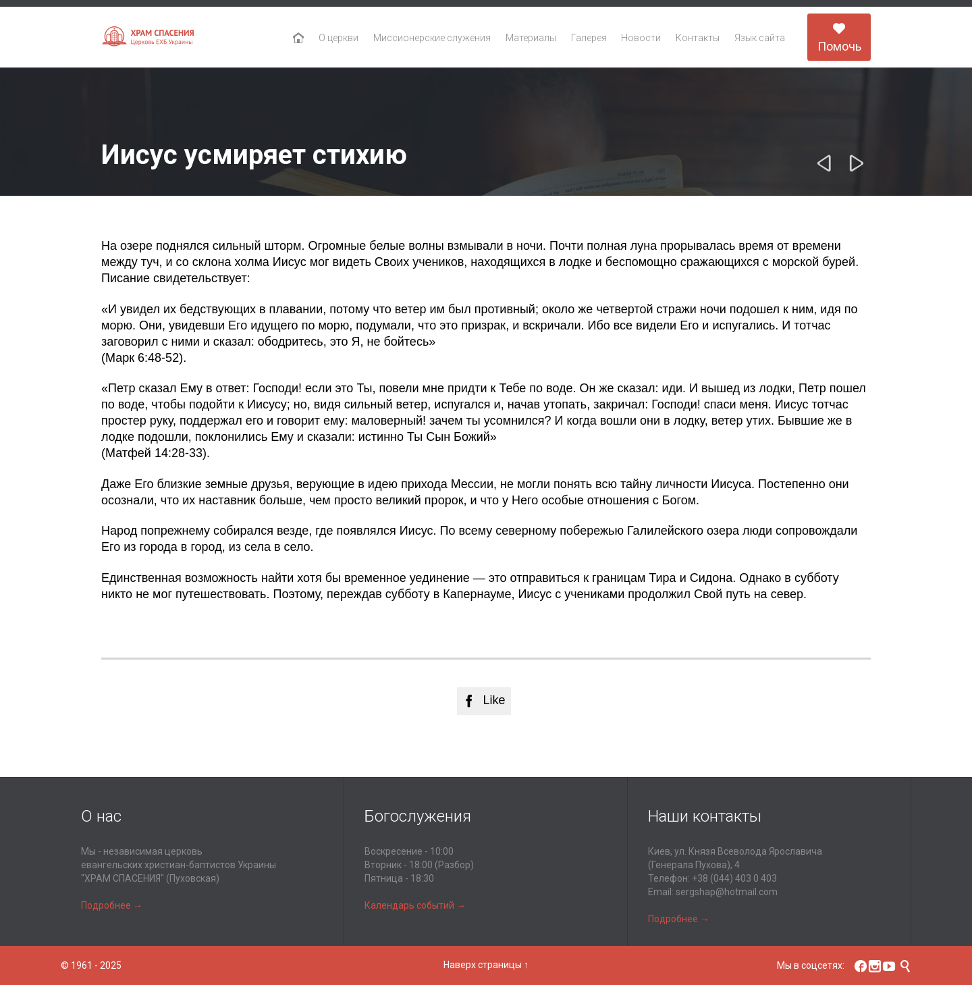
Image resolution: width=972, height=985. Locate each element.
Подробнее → (111, 905)
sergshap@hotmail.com (727, 891)
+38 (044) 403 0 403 (734, 878)
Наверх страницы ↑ (486, 964)
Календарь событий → (415, 905)
